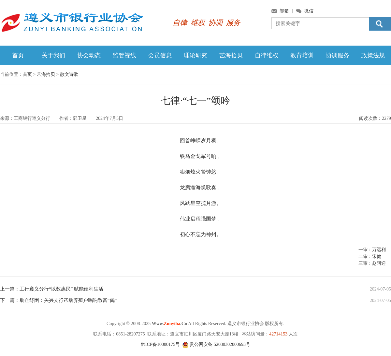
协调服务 (337, 55)
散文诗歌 (69, 74)
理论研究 (195, 55)
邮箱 (284, 10)
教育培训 (302, 55)
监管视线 (124, 55)
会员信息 (160, 55)
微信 (308, 10)
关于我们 (53, 55)
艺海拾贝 (231, 55)
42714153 (278, 334)
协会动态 (89, 55)
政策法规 (373, 55)
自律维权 (266, 55)
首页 (18, 55)
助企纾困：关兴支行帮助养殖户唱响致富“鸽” (68, 300)
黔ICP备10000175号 (160, 344)
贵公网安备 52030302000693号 (216, 344)
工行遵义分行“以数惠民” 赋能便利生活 (61, 289)
